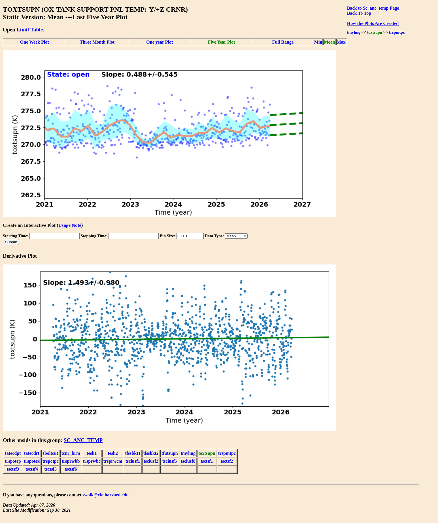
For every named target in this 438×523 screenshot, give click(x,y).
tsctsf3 (13, 469)
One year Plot (159, 42)
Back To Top (359, 13)
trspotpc (50, 461)
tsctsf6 (71, 469)
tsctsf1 (207, 461)
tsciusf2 (151, 461)
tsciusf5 (169, 461)
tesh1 (92, 453)
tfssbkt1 (132, 453)
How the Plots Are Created (373, 23)
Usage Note (69, 225)
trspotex (32, 461)
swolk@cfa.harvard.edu (105, 494)
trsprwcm (112, 461)
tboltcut (50, 453)
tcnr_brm (70, 453)
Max (341, 42)
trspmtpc (397, 32)
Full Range (283, 42)
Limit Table (29, 30)
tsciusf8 (188, 461)
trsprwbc (92, 461)
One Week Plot (34, 42)
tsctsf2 (227, 461)
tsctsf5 (50, 469)
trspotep (13, 461)
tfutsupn (169, 453)
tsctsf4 (31, 469)
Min (318, 42)
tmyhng (353, 32)
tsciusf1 (133, 461)
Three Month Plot (97, 42)
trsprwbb (71, 461)
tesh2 (113, 453)
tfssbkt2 (151, 453)
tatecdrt (31, 453)
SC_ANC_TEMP (83, 440)
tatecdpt (13, 453)
